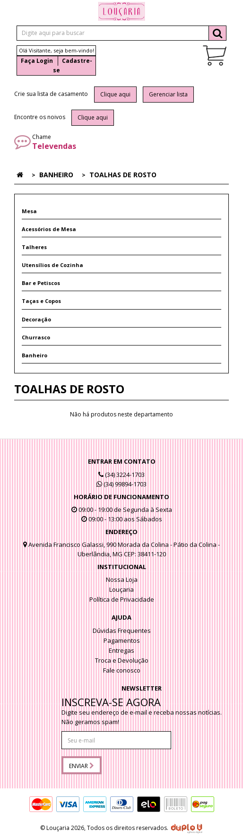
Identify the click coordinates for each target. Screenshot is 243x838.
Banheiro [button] (34, 355)
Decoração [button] (36, 319)
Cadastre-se (72, 65)
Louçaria (121, 589)
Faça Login (37, 61)
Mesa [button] (29, 211)
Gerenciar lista (168, 94)
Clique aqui (115, 94)
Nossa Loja (122, 579)
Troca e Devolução (121, 660)
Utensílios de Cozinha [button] (52, 264)
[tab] (121, 211)
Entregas (121, 650)
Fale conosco (121, 670)
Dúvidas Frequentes (122, 630)
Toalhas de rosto (122, 174)
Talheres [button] (34, 247)
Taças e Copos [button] (41, 300)
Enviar (81, 766)
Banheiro (56, 174)
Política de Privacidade (121, 599)
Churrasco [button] (36, 337)
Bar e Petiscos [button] (41, 282)
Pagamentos (122, 640)
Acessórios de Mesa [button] (49, 229)
